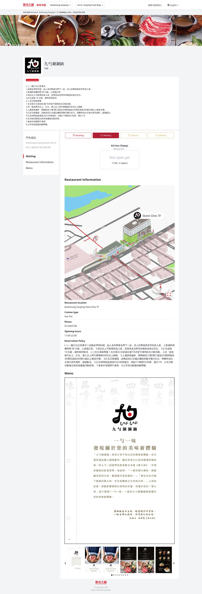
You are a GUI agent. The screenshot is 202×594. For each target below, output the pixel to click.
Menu (29, 168)
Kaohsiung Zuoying (60, 5)
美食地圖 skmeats (30, 12)
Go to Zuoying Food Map (90, 5)
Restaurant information (40, 162)
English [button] (173, 5)
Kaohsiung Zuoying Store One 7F (41, 143)
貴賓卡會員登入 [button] (155, 5)
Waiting (30, 156)
